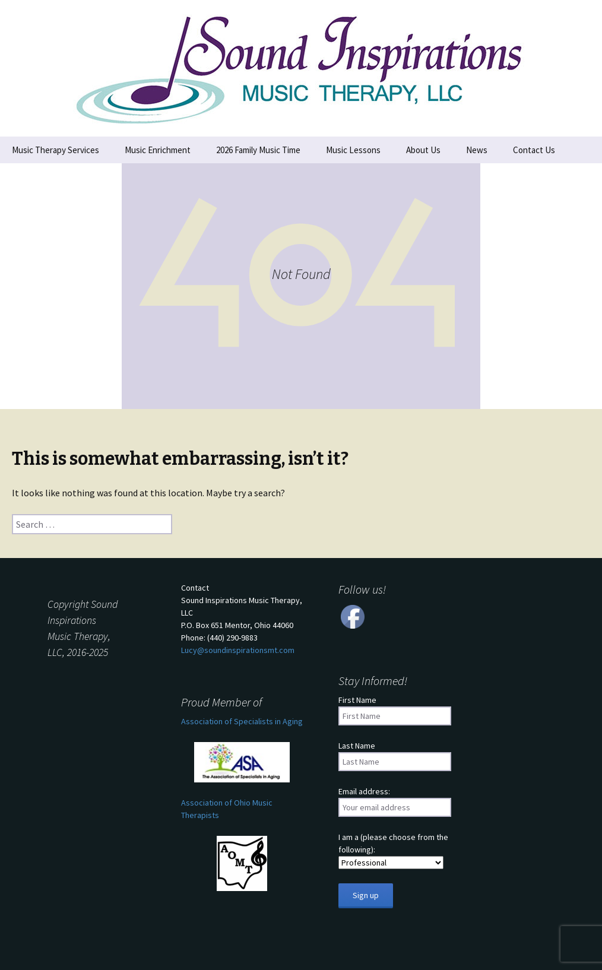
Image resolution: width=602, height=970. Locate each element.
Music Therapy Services (55, 150)
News (476, 150)
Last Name (356, 745)
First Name (357, 700)
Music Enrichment (158, 150)
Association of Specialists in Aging (242, 721)
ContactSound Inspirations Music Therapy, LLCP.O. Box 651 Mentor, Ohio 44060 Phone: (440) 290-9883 (241, 618)
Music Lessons (353, 150)
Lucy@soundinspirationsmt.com (237, 650)
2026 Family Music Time (258, 150)
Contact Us (534, 150)
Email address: (364, 791)
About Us (423, 150)
